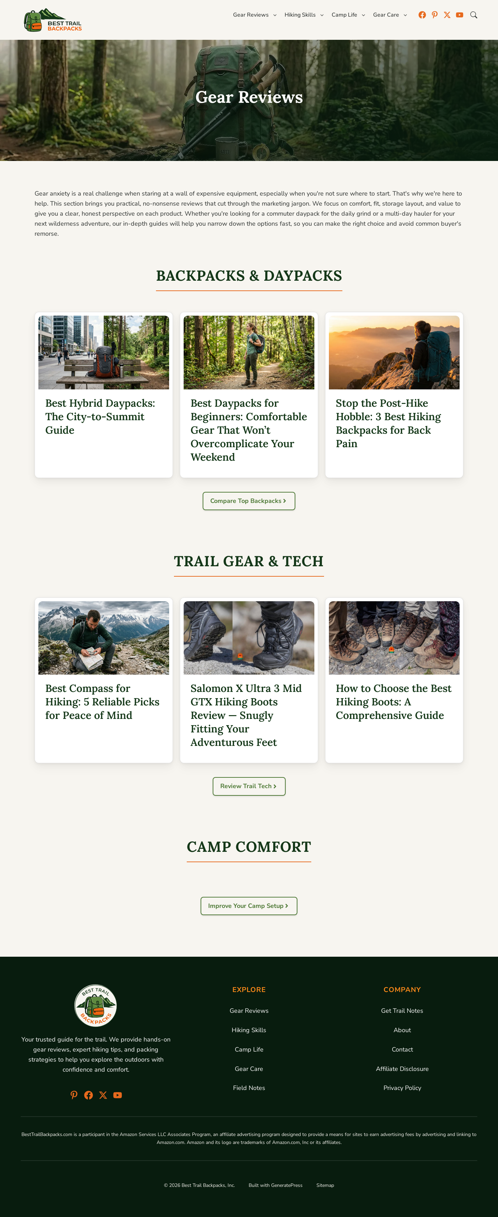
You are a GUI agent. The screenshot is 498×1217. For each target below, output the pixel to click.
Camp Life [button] (349, 15)
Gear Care (249, 1069)
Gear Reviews (249, 1011)
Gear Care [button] (390, 15)
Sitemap (325, 1185)
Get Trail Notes (402, 1011)
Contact (402, 1049)
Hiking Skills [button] (305, 15)
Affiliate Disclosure (402, 1069)
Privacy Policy (402, 1088)
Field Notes (249, 1088)
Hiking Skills (249, 1030)
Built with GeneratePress (276, 1185)
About (402, 1030)
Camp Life (249, 1049)
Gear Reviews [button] (255, 15)
